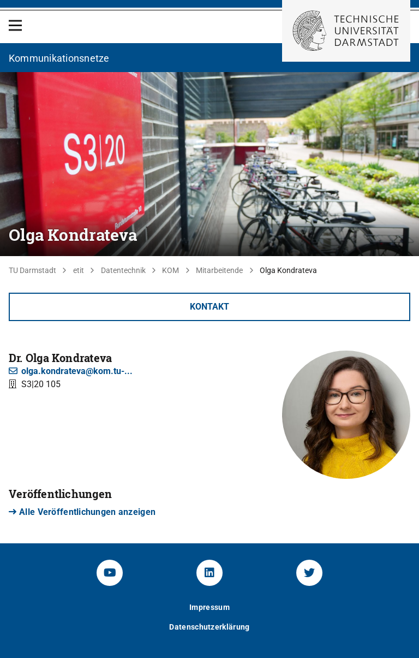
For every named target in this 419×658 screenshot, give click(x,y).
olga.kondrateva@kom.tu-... (71, 371)
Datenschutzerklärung (209, 627)
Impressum (209, 607)
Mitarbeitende (219, 270)
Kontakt (209, 306)
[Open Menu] (15, 25)
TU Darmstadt (32, 270)
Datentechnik (123, 270)
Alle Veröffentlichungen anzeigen (82, 512)
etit (78, 270)
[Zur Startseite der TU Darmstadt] (346, 31)
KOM (170, 270)
